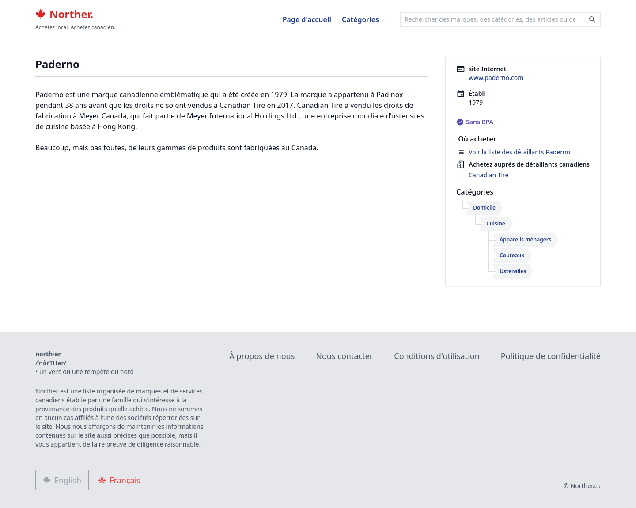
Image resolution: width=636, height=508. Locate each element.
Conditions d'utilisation (437, 356)
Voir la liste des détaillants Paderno (519, 152)
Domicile (484, 207)
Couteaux (512, 255)
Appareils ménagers (525, 239)
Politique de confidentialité (551, 356)
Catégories (360, 19)
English (62, 480)
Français (119, 480)
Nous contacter (344, 356)
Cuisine (495, 223)
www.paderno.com (496, 77)
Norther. (64, 14)
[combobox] (500, 19)
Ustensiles (513, 271)
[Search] (592, 19)
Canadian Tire (488, 175)
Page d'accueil (307, 19)
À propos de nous (262, 356)
